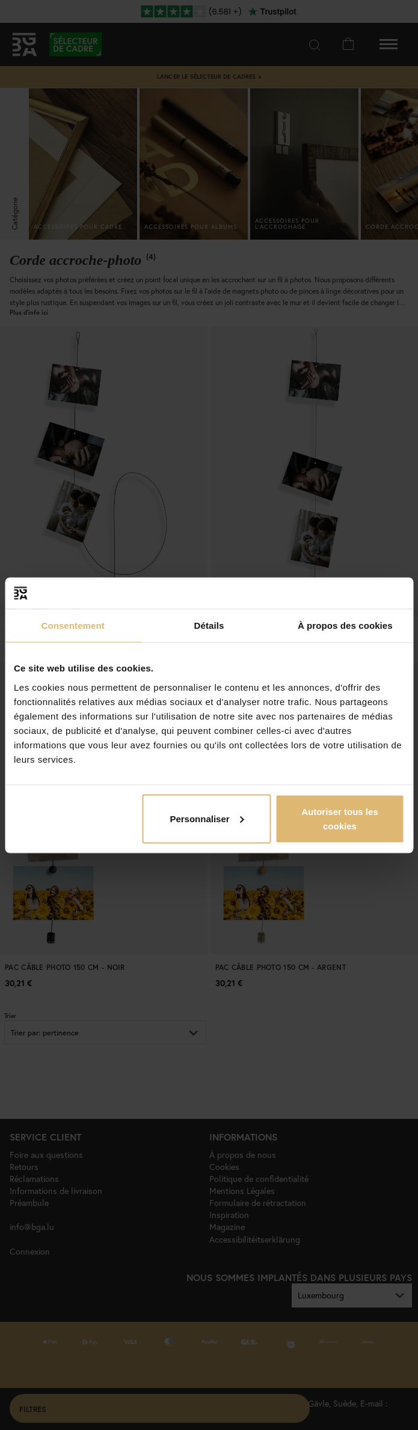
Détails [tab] (209, 625)
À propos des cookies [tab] (345, 625)
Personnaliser (207, 818)
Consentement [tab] (72, 625)
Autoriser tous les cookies (339, 818)
